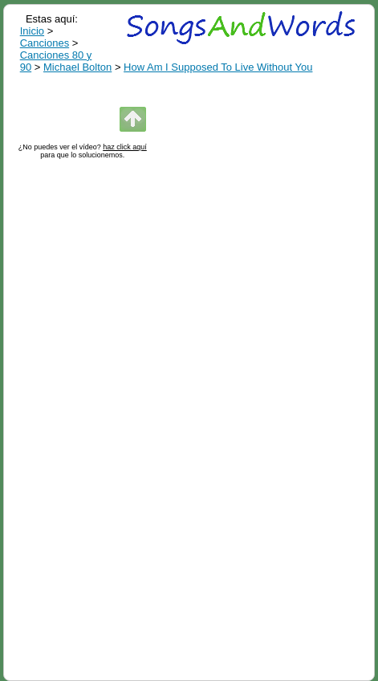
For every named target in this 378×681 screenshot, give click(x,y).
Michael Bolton (77, 67)
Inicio (32, 31)
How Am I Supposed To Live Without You (218, 67)
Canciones (44, 43)
